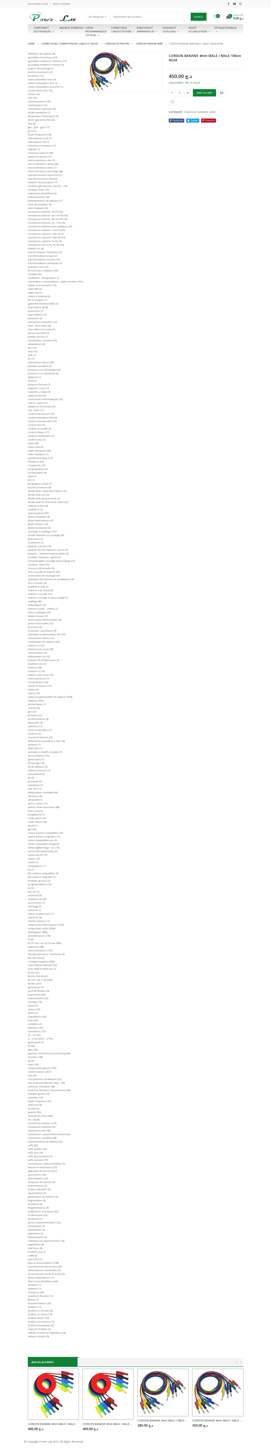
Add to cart (204, 92)
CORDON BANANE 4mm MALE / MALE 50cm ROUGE (217, 1420)
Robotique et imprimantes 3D (147, 29)
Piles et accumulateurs (199, 29)
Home (31, 43)
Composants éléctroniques (44, 29)
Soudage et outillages (171, 29)
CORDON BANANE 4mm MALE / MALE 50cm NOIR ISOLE (53, 1424)
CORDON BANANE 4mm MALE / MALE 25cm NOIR (163, 1420)
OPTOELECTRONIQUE (225, 29)
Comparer (221, 92)
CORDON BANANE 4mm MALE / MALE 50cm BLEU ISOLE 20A (108, 1424)
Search (198, 16)
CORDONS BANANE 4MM (149, 43)
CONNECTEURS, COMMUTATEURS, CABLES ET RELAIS (69, 43)
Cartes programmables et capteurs (96, 29)
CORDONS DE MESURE (117, 43)
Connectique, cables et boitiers (123, 29)
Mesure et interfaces (71, 29)
